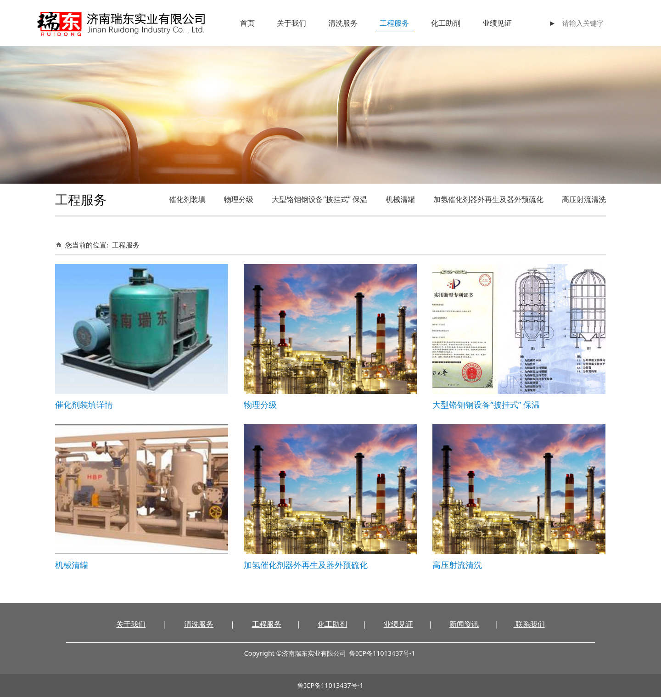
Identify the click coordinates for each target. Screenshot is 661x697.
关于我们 (291, 23)
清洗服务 (343, 23)
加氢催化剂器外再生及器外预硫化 (488, 199)
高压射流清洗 (584, 199)
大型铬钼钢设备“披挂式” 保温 (319, 199)
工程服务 (394, 23)
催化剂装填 (187, 199)
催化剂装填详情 (84, 404)
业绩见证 (497, 23)
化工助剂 (445, 23)
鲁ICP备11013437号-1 (330, 685)
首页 (247, 23)
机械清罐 (400, 199)
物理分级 (238, 199)
